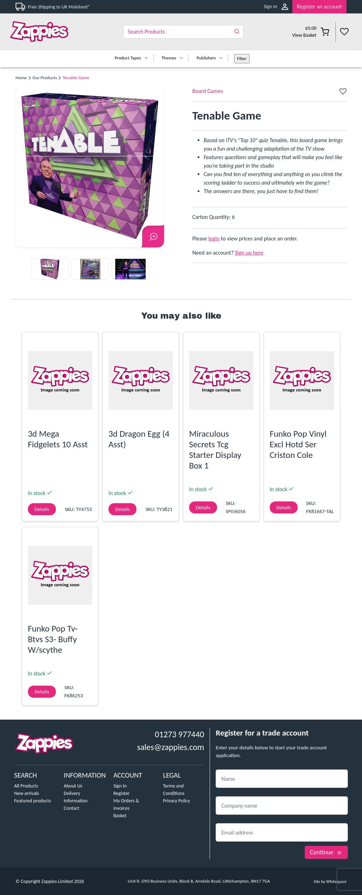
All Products (26, 786)
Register (121, 793)
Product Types (133, 57)
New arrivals (26, 793)
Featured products (32, 801)
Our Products (45, 77)
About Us (73, 786)
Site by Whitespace (330, 881)
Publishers (211, 57)
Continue (326, 852)
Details (42, 509)
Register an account (319, 6)
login (214, 238)
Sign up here (249, 252)
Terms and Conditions (174, 789)
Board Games (207, 91)
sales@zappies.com (170, 747)
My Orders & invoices (126, 804)
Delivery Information (75, 797)
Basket (120, 816)
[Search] (183, 32)
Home (21, 77)
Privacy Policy (176, 801)
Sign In (270, 7)
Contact (71, 808)
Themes (174, 57)
